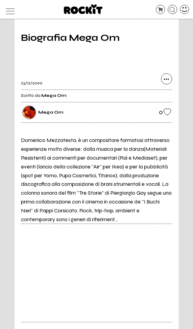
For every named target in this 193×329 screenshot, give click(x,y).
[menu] (8, 9)
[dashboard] (184, 9)
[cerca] (172, 9)
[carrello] (160, 9)
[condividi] (166, 78)
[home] (83, 9)
